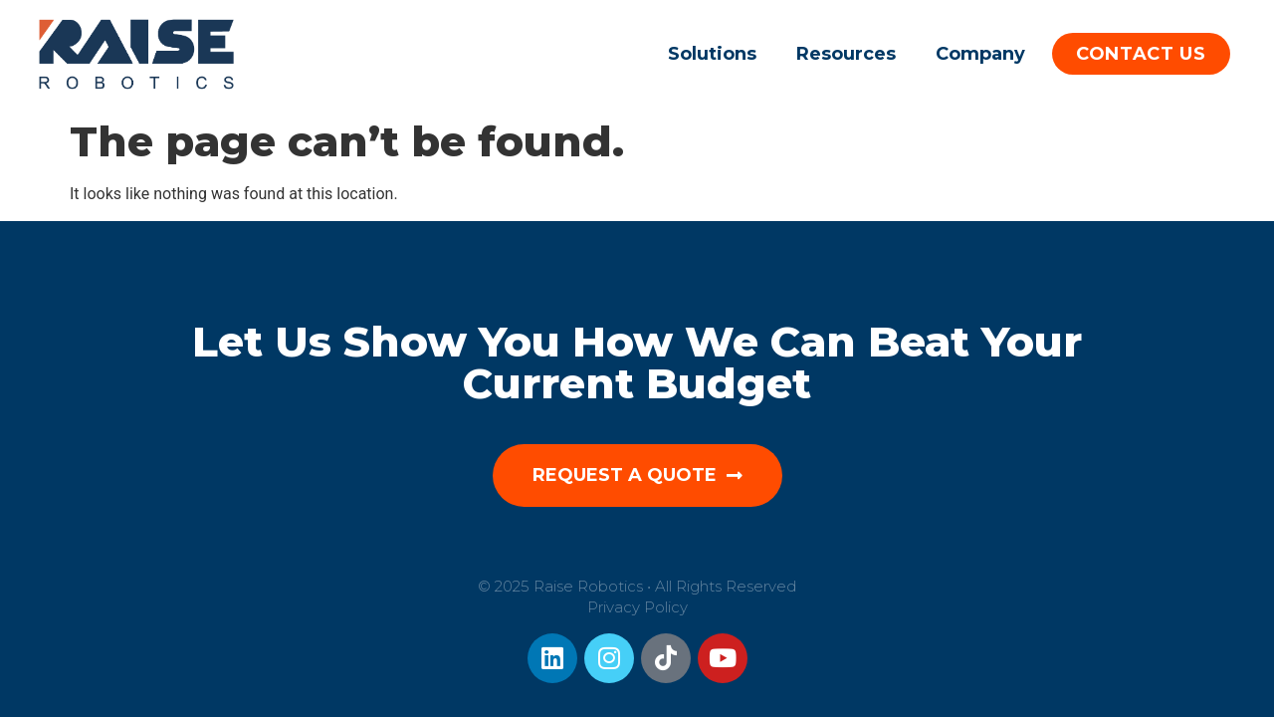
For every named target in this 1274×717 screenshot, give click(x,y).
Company (980, 54)
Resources (846, 54)
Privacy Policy (637, 607)
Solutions (712, 54)
